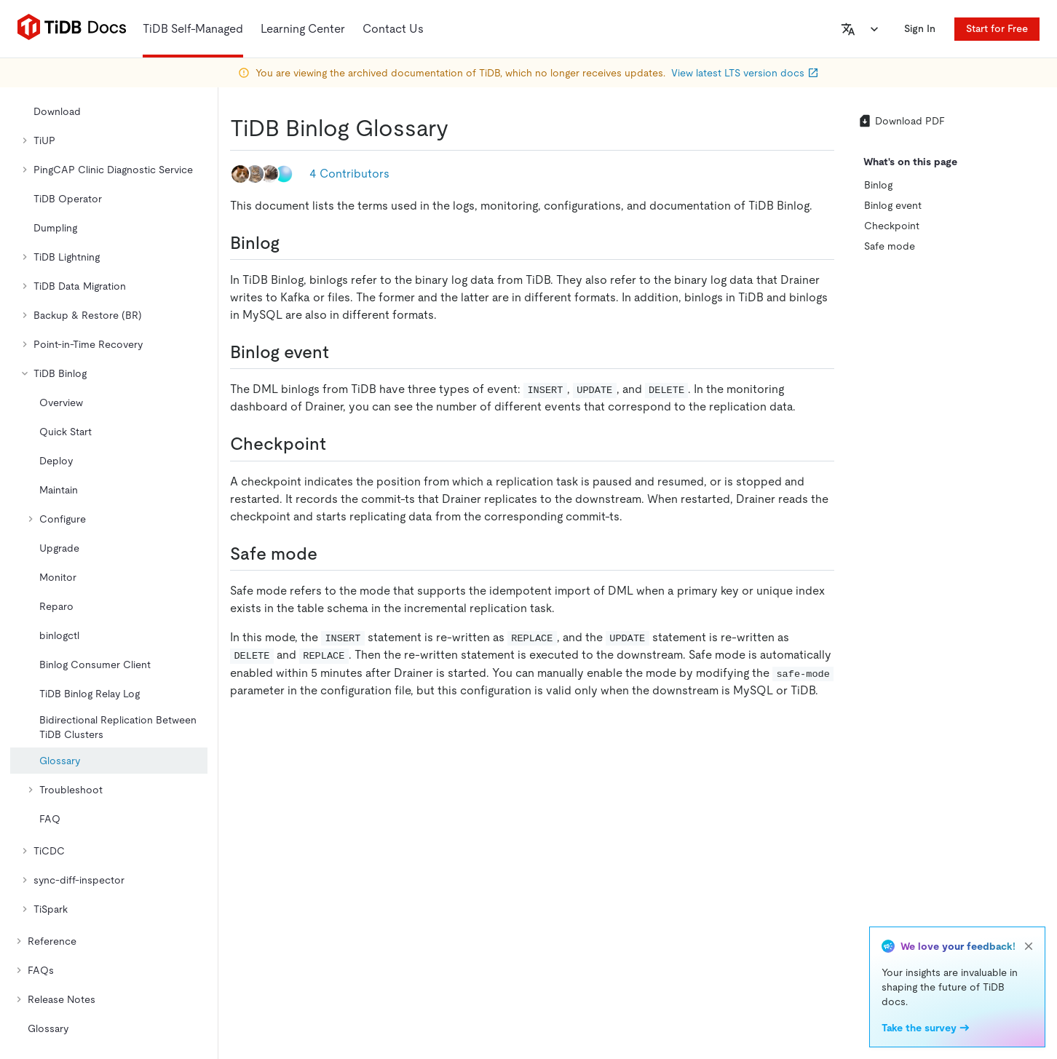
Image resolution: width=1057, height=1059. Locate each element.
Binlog (878, 185)
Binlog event (893, 205)
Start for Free (997, 28)
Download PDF (901, 121)
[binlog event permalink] (340, 352)
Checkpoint (891, 225)
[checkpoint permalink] (338, 444)
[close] (1028, 946)
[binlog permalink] (291, 243)
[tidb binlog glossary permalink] (460, 128)
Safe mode (889, 246)
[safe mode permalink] (329, 554)
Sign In (919, 28)
